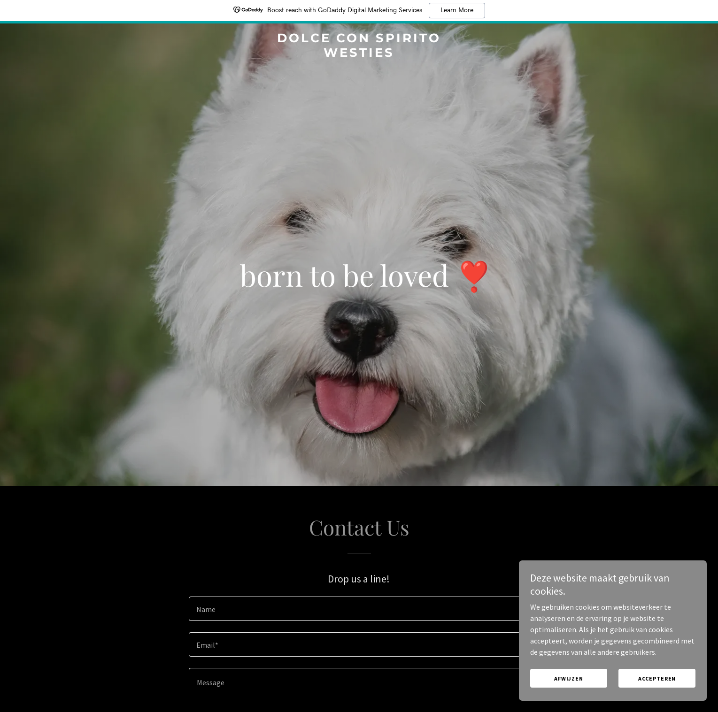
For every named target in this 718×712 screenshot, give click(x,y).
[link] (359, 54)
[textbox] (359, 609)
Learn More (456, 10)
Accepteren (657, 685)
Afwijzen (568, 685)
